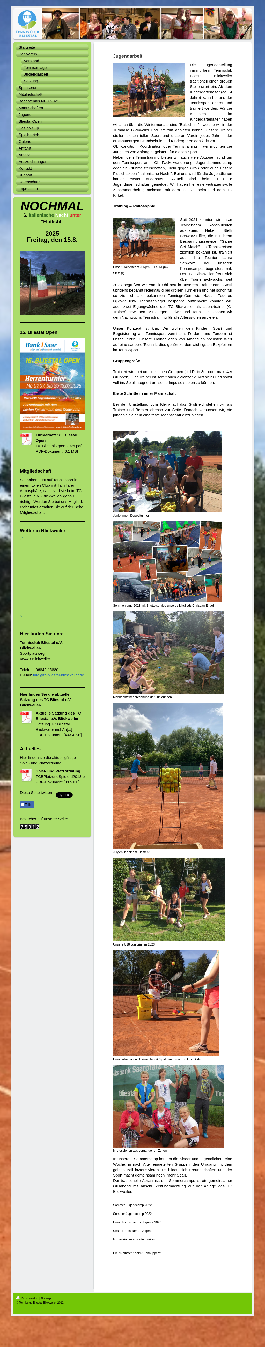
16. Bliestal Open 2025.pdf (59, 446)
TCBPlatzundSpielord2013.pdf (62, 776)
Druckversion (27, 1298)
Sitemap (45, 1298)
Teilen (27, 805)
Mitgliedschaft (32, 512)
